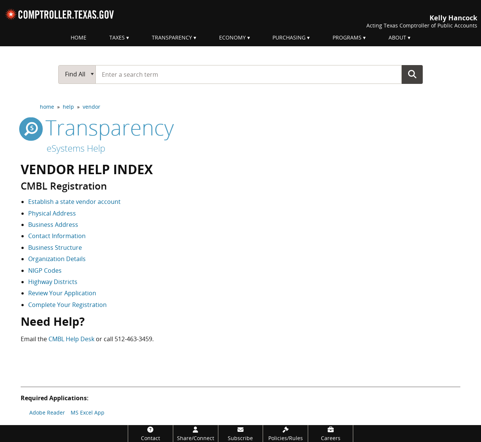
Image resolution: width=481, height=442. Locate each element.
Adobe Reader (47, 412)
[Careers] (330, 433)
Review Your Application (62, 293)
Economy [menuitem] (232, 37)
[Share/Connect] (195, 433)
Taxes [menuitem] (117, 37)
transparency (97, 127)
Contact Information (57, 236)
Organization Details (57, 259)
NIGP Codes (45, 270)
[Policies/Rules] (285, 433)
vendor (91, 106)
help (68, 106)
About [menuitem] (397, 37)
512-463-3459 (133, 339)
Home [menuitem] (78, 37)
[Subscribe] (240, 433)
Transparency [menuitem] (172, 37)
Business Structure (55, 247)
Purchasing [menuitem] (289, 37)
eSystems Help (76, 148)
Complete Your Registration (67, 305)
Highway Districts (52, 282)
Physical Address (52, 213)
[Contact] (150, 433)
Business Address (53, 224)
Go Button (412, 74)
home (47, 106)
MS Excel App (87, 412)
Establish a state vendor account (74, 201)
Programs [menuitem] (347, 37)
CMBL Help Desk (71, 339)
